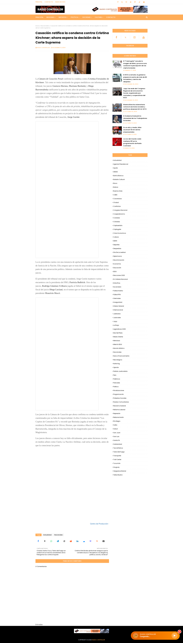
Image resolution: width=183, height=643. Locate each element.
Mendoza (116, 341)
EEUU (115, 271)
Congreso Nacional (120, 210)
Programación (118, 394)
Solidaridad (117, 444)
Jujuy (115, 321)
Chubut (116, 202)
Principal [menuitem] (39, 17)
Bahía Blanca (118, 176)
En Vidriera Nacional (120, 279)
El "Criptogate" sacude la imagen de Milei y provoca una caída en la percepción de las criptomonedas (135, 64)
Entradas (39, 624)
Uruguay (116, 467)
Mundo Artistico (118, 348)
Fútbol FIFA (117, 295)
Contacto (49, 2)
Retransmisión (118, 417)
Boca (115, 183)
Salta (115, 425)
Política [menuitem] (74, 17)
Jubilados (117, 314)
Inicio (37, 26)
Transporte (117, 456)
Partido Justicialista (120, 371)
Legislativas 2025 (119, 329)
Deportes (116, 245)
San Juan (116, 433)
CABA (115, 195)
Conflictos (117, 206)
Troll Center (117, 459)
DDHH (115, 241)
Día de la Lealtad (119, 252)
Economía (117, 264)
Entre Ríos (116, 283)
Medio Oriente (118, 337)
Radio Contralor (43, 47)
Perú (114, 375)
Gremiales (117, 298)
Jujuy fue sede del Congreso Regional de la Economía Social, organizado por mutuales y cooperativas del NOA (134, 93)
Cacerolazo (117, 199)
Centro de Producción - (99, 524)
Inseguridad (117, 302)
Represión (116, 413)
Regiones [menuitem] (50, 17)
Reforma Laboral (119, 410)
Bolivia (115, 187)
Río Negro (116, 421)
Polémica (116, 379)
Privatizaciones (118, 390)
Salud (115, 429)
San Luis (116, 436)
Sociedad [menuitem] (86, 17)
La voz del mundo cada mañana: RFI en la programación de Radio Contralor (132, 142)
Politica (115, 387)
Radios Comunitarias (121, 402)
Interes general (118, 306)
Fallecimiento (118, 291)
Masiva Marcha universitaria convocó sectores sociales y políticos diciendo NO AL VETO (135, 106)
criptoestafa (117, 225)
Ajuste (115, 168)
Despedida (117, 248)
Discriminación (118, 260)
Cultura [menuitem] (98, 17)
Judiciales (117, 318)
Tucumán (116, 463)
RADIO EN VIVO (60, 2)
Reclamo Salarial (119, 406)
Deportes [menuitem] (62, 17)
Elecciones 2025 (119, 275)
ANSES (115, 172)
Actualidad (47, 535)
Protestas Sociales (119, 398)
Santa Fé (116, 440)
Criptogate (117, 229)
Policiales (116, 383)
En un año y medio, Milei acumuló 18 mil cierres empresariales (132, 129)
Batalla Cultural (119, 179)
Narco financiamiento (121, 356)
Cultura (116, 237)
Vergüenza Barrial (119, 471)
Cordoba (116, 218)
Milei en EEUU (117, 344)
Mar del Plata (117, 333)
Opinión (116, 367)
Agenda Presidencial (120, 164)
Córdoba (116, 222)
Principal (38, 2)
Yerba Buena (117, 475)
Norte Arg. (116, 364)
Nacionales (45, 26)
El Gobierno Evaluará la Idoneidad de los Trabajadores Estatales (135, 118)
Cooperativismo (119, 214)
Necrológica (117, 360)
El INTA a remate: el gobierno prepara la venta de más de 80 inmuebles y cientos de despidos (135, 78)
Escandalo (117, 287)
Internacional (118, 310)
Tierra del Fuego (119, 452)
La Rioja (116, 325)
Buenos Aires (117, 191)
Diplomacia (117, 256)
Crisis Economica (119, 233)
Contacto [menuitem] (110, 17)
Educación (117, 268)
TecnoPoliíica (118, 448)
